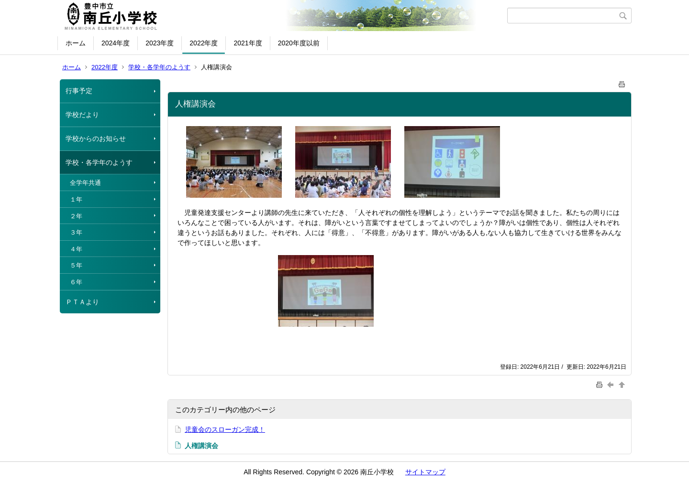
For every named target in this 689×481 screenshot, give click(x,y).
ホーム (76, 43)
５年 (76, 265)
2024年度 (115, 43)
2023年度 (159, 43)
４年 (76, 249)
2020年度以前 (299, 43)
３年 (76, 232)
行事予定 (79, 91)
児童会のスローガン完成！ (225, 429)
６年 (76, 282)
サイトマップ (425, 472)
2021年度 (247, 43)
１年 (76, 199)
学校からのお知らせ (96, 138)
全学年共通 (85, 182)
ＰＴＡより (82, 302)
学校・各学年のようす (159, 67)
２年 (76, 216)
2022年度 (203, 43)
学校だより (82, 114)
